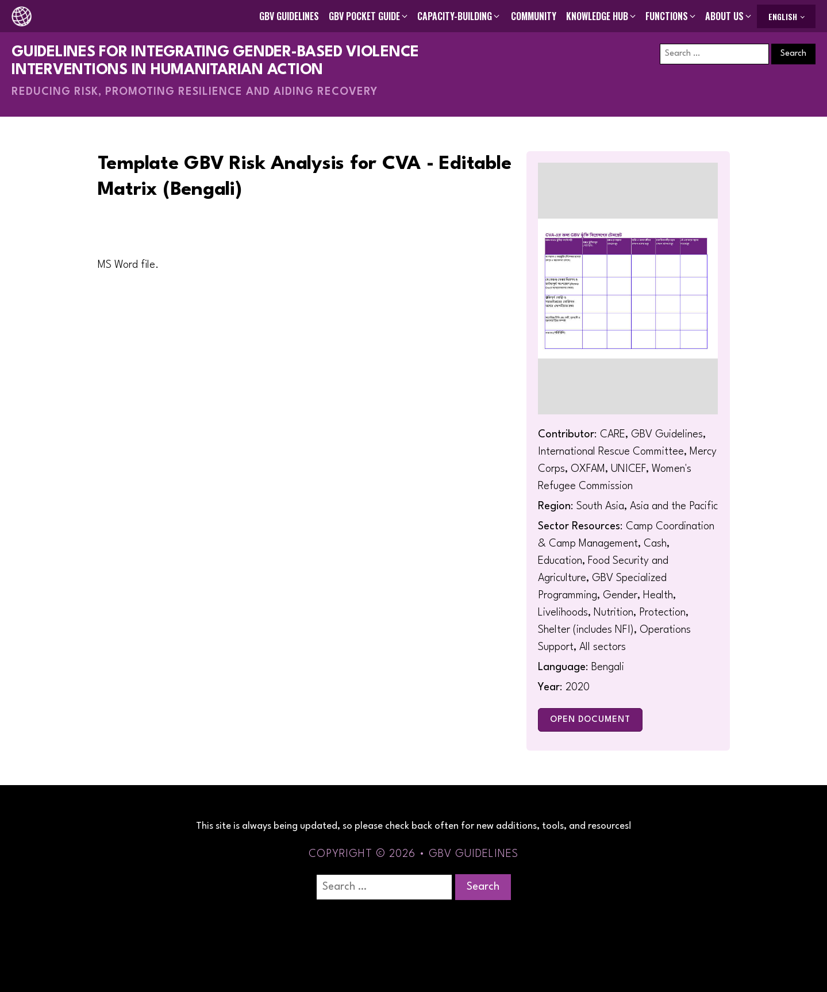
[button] (369, 16)
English (782, 16)
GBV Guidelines (289, 16)
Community (533, 16)
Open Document (590, 720)
